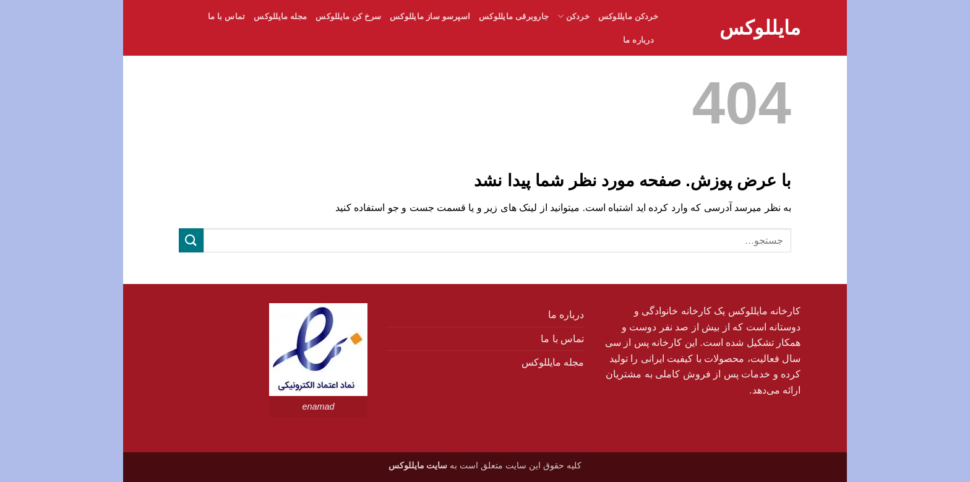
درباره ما (638, 40)
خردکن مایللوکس (628, 16)
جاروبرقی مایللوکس (514, 16)
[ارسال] (191, 240)
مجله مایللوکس (280, 16)
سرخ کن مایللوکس (348, 16)
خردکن (573, 16)
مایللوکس (759, 28)
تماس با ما (227, 16)
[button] (608, 43)
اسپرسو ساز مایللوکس (430, 16)
